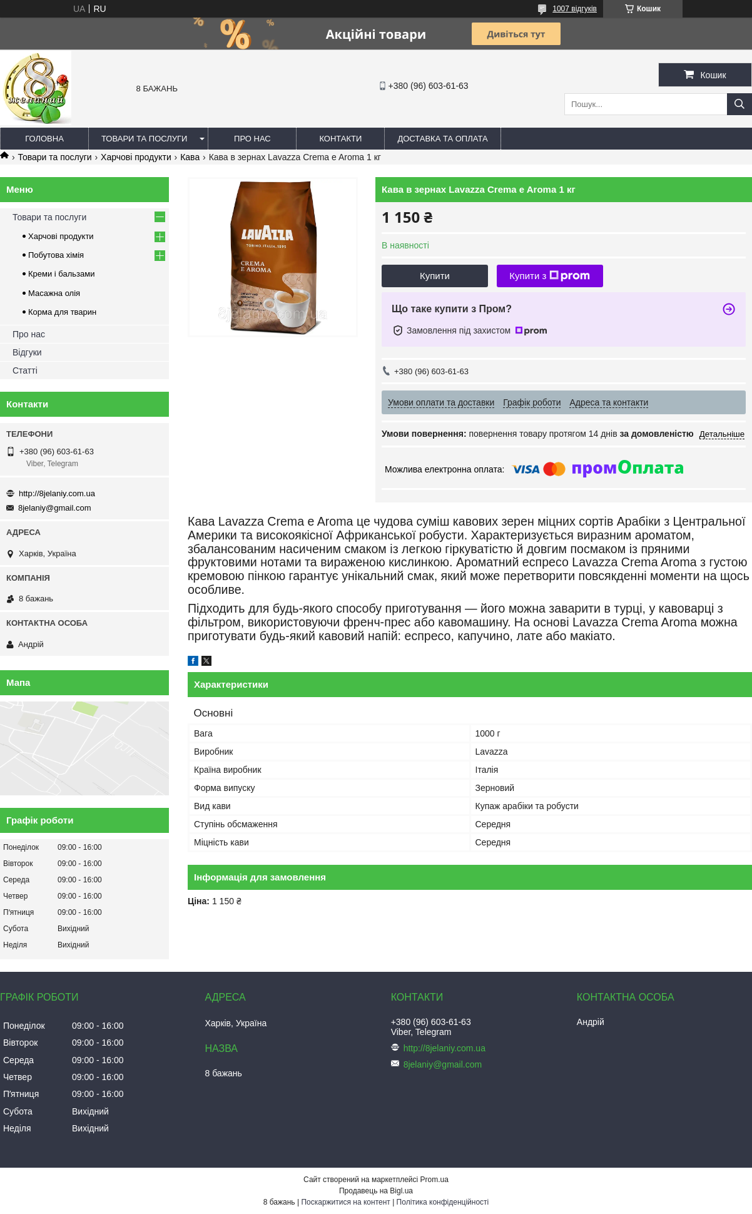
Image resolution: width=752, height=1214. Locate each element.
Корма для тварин (62, 312)
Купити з (549, 276)
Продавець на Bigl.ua (376, 1190)
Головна (44, 138)
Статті (25, 370)
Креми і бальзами (61, 273)
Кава (190, 157)
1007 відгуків (574, 8)
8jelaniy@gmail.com (54, 508)
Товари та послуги (144, 138)
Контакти (340, 138)
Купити (435, 275)
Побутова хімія (56, 255)
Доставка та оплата (442, 138)
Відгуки (27, 352)
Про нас (252, 138)
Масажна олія (54, 293)
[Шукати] (739, 104)
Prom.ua (434, 1179)
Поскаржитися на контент (345, 1202)
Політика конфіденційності (443, 1202)
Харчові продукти (136, 157)
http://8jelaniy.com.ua (57, 493)
